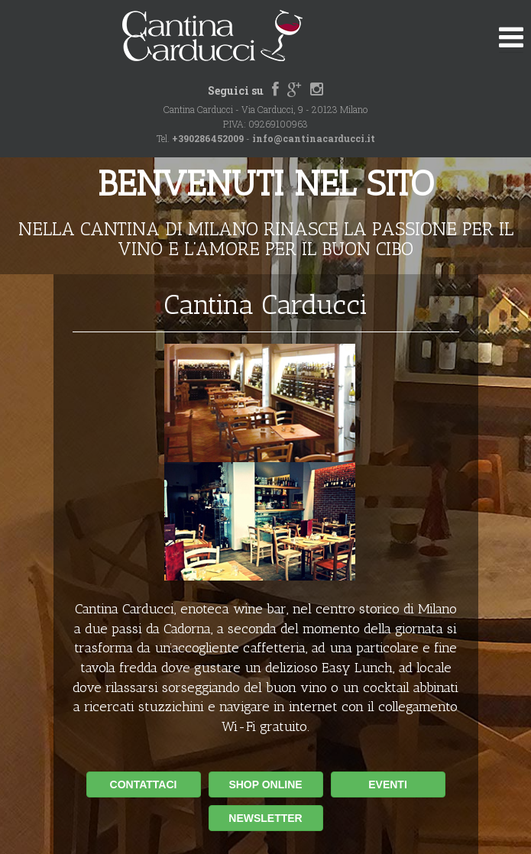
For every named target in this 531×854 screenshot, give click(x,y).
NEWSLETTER (265, 818)
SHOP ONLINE (265, 784)
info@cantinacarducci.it (313, 138)
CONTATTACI (143, 784)
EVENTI (387, 784)
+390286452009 (208, 138)
